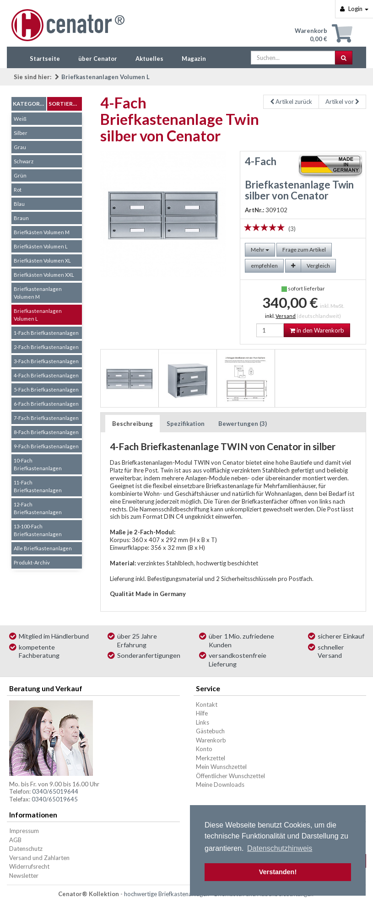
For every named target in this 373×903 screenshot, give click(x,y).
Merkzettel (210, 758)
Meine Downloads (220, 784)
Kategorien (29, 103)
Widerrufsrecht (29, 866)
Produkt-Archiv (32, 562)
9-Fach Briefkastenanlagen (46, 446)
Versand (286, 316)
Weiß (20, 119)
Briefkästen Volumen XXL (44, 275)
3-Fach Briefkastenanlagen (46, 361)
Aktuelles (149, 58)
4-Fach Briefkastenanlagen (46, 375)
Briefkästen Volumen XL (42, 260)
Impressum (24, 830)
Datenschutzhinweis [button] (279, 848)
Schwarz (23, 161)
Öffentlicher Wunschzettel (230, 775)
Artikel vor (342, 101)
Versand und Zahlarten (39, 857)
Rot (18, 190)
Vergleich (318, 265)
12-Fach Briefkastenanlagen (38, 508)
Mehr (260, 249)
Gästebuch (210, 731)
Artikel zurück (291, 101)
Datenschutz (26, 848)
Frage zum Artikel (304, 249)
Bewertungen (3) (242, 423)
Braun (21, 218)
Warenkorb (211, 740)
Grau (20, 147)
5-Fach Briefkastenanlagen (46, 389)
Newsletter (23, 875)
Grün (20, 175)
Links (202, 722)
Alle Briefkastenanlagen (43, 548)
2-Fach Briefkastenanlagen (46, 347)
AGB (15, 840)
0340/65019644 (55, 791)
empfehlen (264, 265)
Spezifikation (186, 423)
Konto (204, 748)
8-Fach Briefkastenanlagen (46, 432)
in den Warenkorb (317, 330)
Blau (19, 204)
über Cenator (97, 58)
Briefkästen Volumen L (41, 246)
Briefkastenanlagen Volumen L (105, 77)
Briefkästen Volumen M (42, 232)
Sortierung (65, 103)
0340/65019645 (55, 799)
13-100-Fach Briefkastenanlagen (38, 530)
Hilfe (202, 713)
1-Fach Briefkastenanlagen (46, 333)
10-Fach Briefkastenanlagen (38, 464)
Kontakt (206, 704)
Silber (20, 133)
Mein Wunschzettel (221, 766)
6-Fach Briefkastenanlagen (46, 404)
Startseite (45, 58)
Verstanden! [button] (278, 872)
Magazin (194, 58)
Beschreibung (132, 423)
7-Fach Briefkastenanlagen (46, 418)
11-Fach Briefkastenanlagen (38, 486)
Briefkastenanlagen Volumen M (38, 293)
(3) (292, 228)
